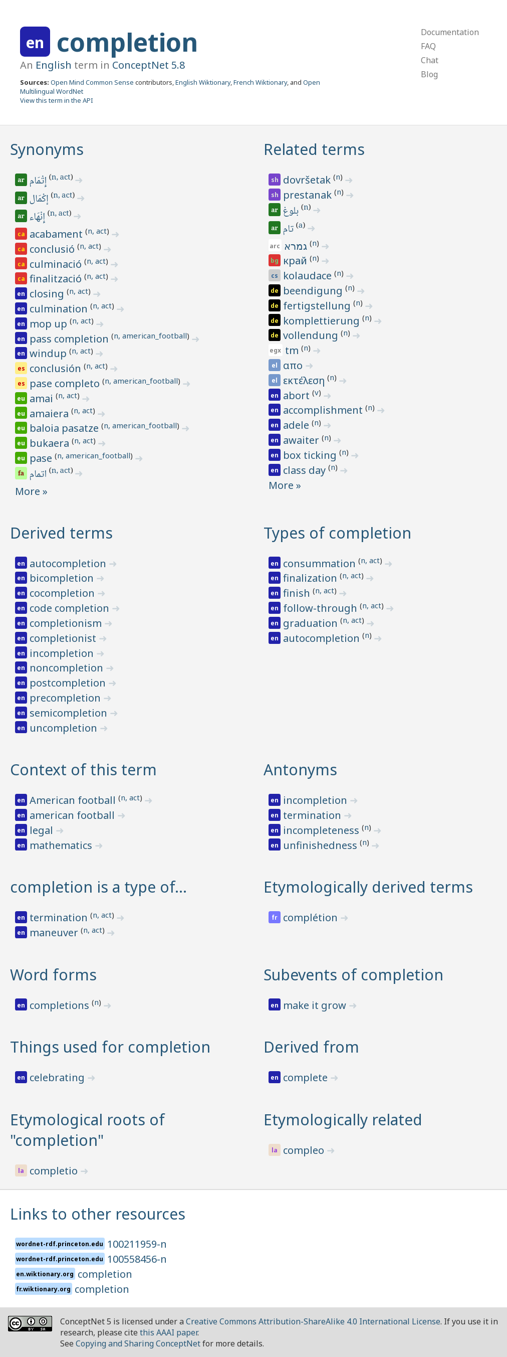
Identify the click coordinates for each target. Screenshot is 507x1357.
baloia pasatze (65, 428)
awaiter (302, 440)
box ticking (311, 455)
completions (61, 1005)
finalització (57, 278)
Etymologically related (343, 1119)
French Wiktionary (260, 82)
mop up (50, 323)
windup (49, 353)
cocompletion (63, 593)
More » (31, 491)
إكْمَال (40, 199)
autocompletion (69, 563)
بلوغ (292, 211)
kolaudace (308, 275)
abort (297, 395)
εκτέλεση (305, 380)
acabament (57, 234)
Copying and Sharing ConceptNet (138, 1343)
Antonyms (300, 769)
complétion (311, 917)
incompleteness (322, 830)
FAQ (428, 46)
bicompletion (63, 578)
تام (289, 229)
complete (306, 1077)
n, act (61, 178)
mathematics (62, 845)
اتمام (39, 474)
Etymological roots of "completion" (87, 1129)
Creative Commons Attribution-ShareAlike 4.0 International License (313, 1321)
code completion (71, 608)
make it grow (316, 1005)
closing (48, 293)
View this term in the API (56, 100)
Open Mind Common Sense (92, 82)
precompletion (66, 698)
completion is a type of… (98, 887)
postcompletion (69, 683)
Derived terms (61, 533)
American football (74, 800)
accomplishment (324, 410)
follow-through (321, 608)
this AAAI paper (168, 1332)
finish (298, 593)
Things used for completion (110, 1047)
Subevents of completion (353, 974)
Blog (429, 74)
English (54, 65)
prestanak (308, 195)
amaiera (50, 413)
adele (297, 425)
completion (127, 42)
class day (305, 470)
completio (55, 1170)
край (296, 260)
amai (43, 398)
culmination (60, 308)
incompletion (63, 653)
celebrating (58, 1077)
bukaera (51, 443)
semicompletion (70, 713)
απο (294, 365)
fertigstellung (318, 305)
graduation (311, 623)
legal (43, 830)
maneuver (55, 932)
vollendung (312, 335)
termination (313, 815)
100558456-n (137, 1259)
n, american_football (150, 335)
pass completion (70, 339)
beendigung (314, 290)
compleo (305, 1150)
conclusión (57, 368)
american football (73, 815)
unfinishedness (321, 845)
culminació (57, 264)
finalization (311, 578)
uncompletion (65, 728)
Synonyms (47, 149)
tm (293, 350)
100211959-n (137, 1244)
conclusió (53, 249)
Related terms (314, 149)
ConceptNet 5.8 (148, 65)
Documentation (450, 32)
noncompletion (68, 667)
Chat (429, 60)
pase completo (66, 383)
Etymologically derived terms (368, 887)
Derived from (311, 1047)
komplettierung (322, 320)
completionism (67, 623)
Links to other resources (97, 1214)
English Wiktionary (202, 82)
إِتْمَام (39, 181)
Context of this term (83, 769)
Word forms (53, 974)
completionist (64, 638)
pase (42, 458)
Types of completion (337, 533)
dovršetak (308, 180)
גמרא (297, 246)
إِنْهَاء (38, 217)
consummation (320, 563)
